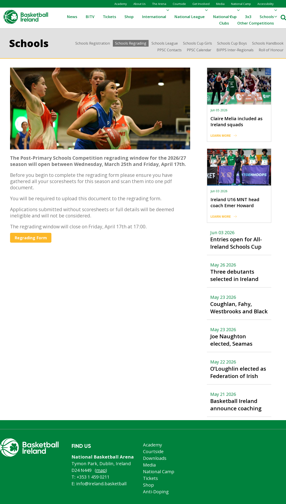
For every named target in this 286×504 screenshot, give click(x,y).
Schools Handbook (268, 43)
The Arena (159, 4)
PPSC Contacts (169, 50)
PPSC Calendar (199, 50)
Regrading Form (31, 237)
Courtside (179, 4)
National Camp (241, 4)
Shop (148, 485)
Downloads (154, 458)
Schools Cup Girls (197, 43)
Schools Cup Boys (232, 43)
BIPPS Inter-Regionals (235, 50)
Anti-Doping (156, 492)
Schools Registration (92, 43)
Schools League (164, 43)
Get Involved (201, 4)
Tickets (150, 478)
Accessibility (265, 4)
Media (220, 4)
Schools (29, 43)
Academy (120, 4)
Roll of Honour (271, 50)
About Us (139, 4)
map (101, 470)
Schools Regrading (130, 43)
